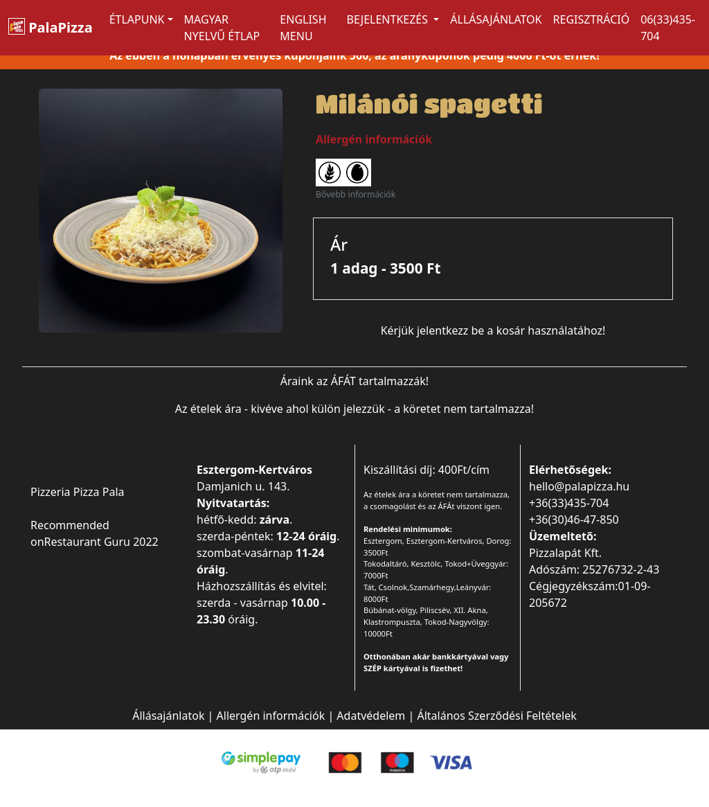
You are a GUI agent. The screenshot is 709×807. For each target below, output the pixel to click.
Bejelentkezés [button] (389, 19)
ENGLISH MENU (303, 28)
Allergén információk (271, 715)
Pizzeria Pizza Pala (77, 491)
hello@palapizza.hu (579, 486)
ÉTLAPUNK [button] (137, 19)
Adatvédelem (370, 715)
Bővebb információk (355, 194)
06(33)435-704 (667, 28)
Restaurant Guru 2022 (101, 541)
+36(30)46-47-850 (574, 519)
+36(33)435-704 (569, 503)
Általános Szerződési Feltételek (496, 715)
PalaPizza (50, 27)
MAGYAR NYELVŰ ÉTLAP (222, 28)
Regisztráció (591, 19)
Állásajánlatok (495, 19)
